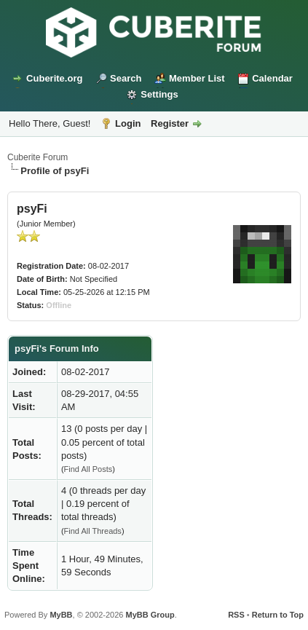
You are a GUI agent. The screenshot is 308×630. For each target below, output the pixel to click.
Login (128, 123)
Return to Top (278, 614)
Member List (197, 78)
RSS (236, 614)
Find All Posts (88, 469)
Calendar (272, 78)
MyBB (61, 614)
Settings (159, 94)
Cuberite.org (54, 78)
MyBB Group (149, 614)
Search (125, 78)
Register (170, 123)
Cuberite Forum (37, 157)
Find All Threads (93, 531)
